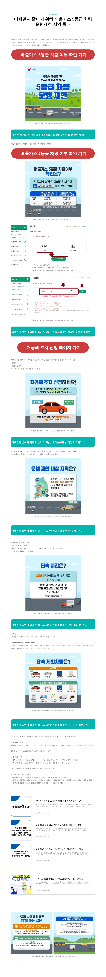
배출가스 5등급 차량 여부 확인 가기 (53, 54)
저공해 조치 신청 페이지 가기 (53, 347)
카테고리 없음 (53, 15)
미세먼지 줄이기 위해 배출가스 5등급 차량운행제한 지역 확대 (53, 21)
